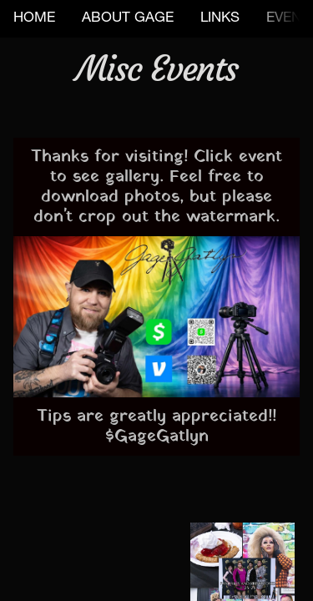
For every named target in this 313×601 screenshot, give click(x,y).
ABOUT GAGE (128, 19)
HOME (34, 19)
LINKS (220, 19)
